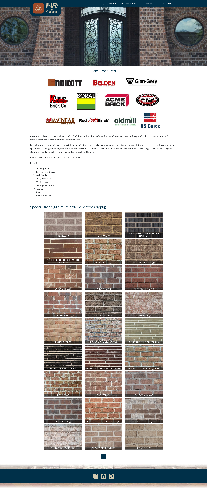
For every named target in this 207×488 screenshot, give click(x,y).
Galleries (167, 3)
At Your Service (130, 3)
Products (150, 3)
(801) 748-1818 (109, 3)
